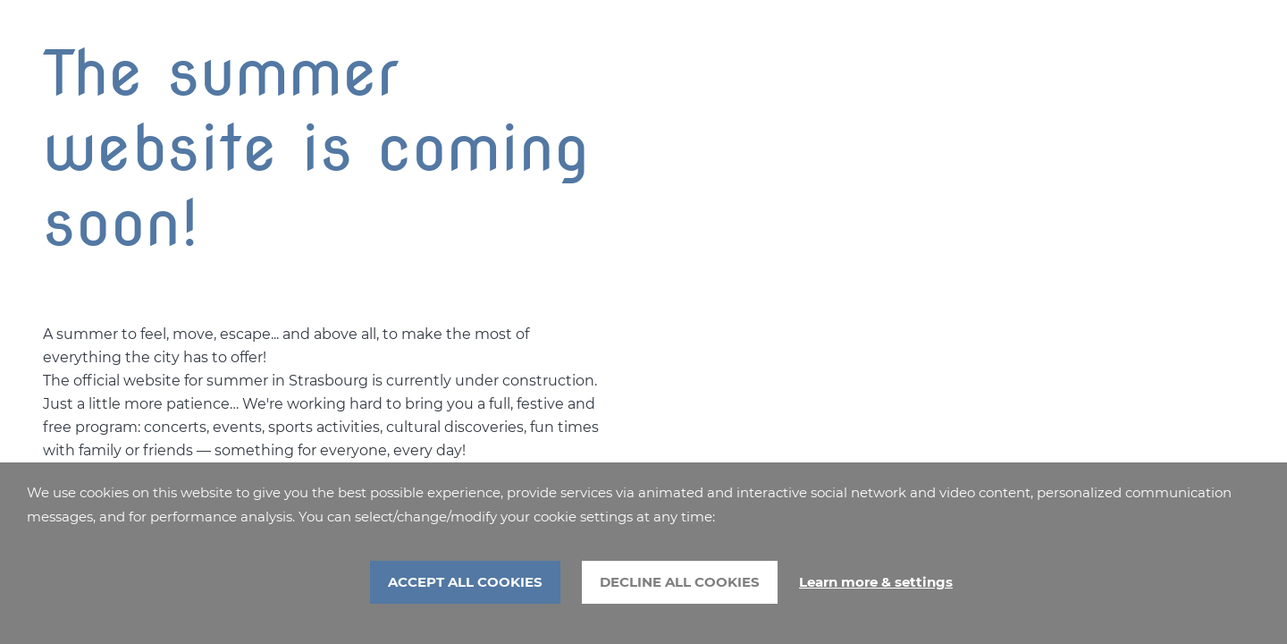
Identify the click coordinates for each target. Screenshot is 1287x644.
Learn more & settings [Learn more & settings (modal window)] (876, 582)
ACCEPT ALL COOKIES (465, 581)
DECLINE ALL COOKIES (680, 581)
